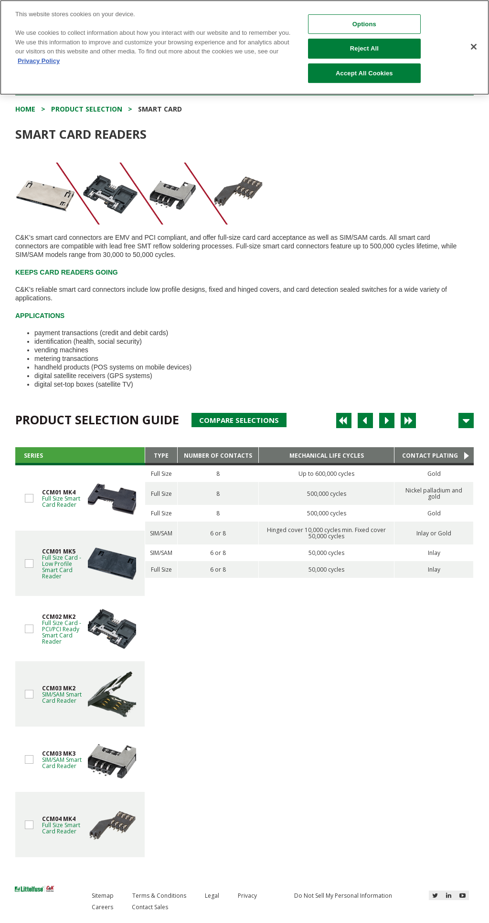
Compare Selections (239, 420)
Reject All (364, 48)
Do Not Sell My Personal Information (343, 896)
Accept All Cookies (364, 73)
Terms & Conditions (159, 896)
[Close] (473, 46)
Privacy (247, 896)
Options (364, 24)
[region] (244, 47)
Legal (212, 896)
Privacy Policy (39, 60)
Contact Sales (150, 907)
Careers (102, 907)
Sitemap (103, 896)
